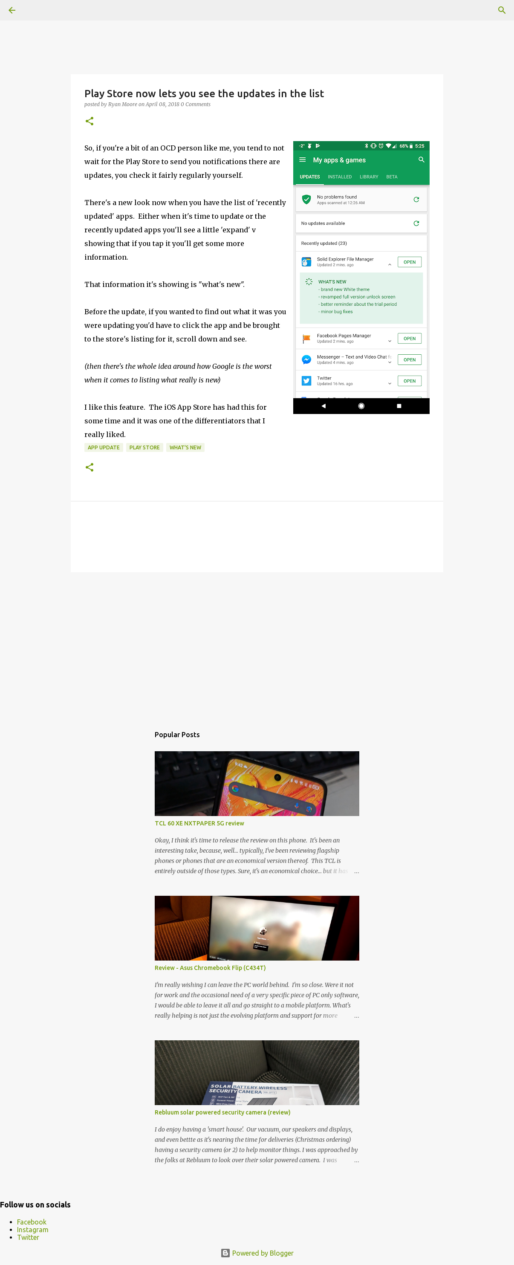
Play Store (145, 447)
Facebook (31, 1222)
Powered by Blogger (257, 1253)
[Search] (502, 10)
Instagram (33, 1229)
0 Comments (196, 104)
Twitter (28, 1237)
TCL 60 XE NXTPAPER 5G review (199, 823)
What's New (185, 447)
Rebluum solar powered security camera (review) (223, 1112)
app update (104, 447)
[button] (89, 121)
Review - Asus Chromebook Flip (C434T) (210, 967)
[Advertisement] (257, 644)
